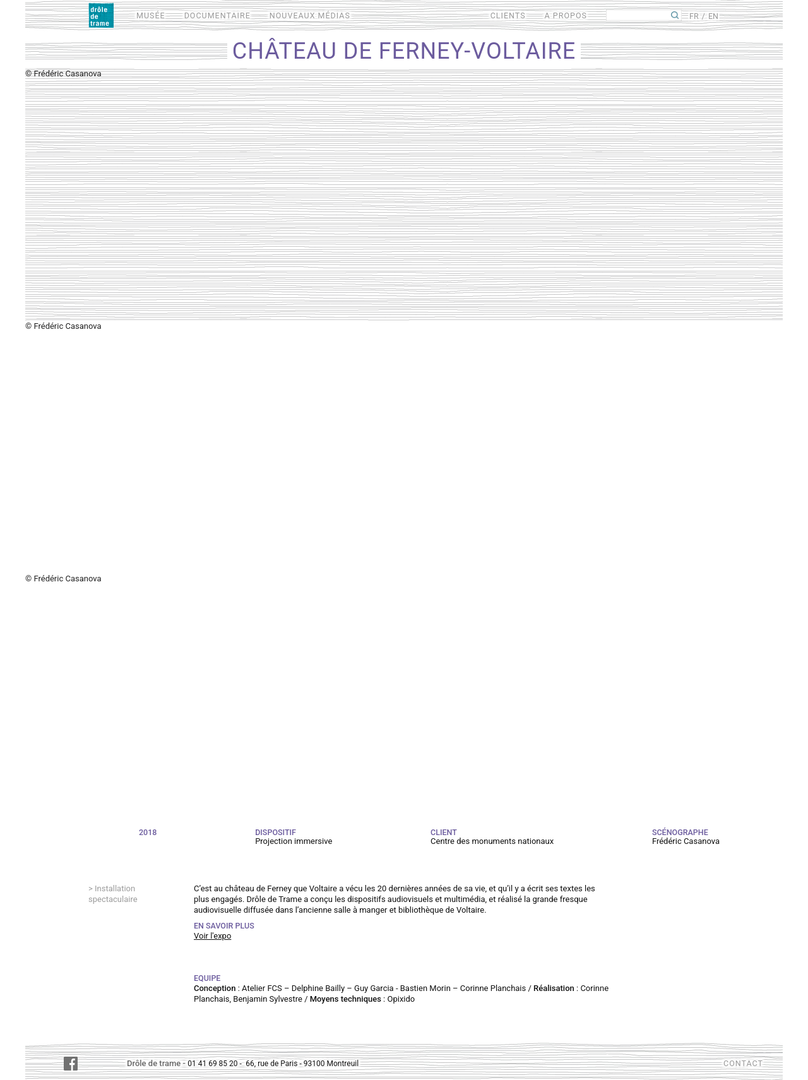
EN (713, 16)
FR (694, 16)
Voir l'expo (212, 936)
